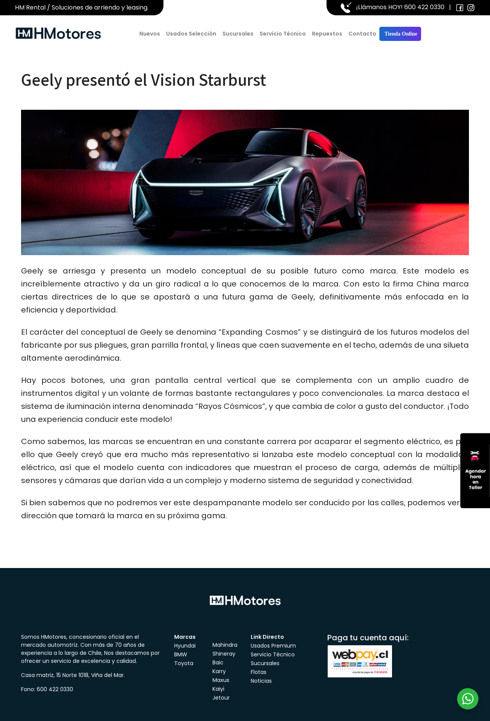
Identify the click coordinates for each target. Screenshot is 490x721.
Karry (219, 671)
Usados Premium (273, 645)
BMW (180, 654)
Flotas (258, 672)
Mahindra (224, 645)
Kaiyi (218, 689)
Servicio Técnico (283, 33)
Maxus (220, 680)
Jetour (221, 697)
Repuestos (327, 33)
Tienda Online (400, 34)
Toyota (183, 663)
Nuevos (149, 33)
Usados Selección (191, 33)
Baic (218, 662)
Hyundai (185, 645)
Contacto (362, 33)
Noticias (261, 681)
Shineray (223, 654)
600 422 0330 (424, 7)
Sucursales (237, 33)
